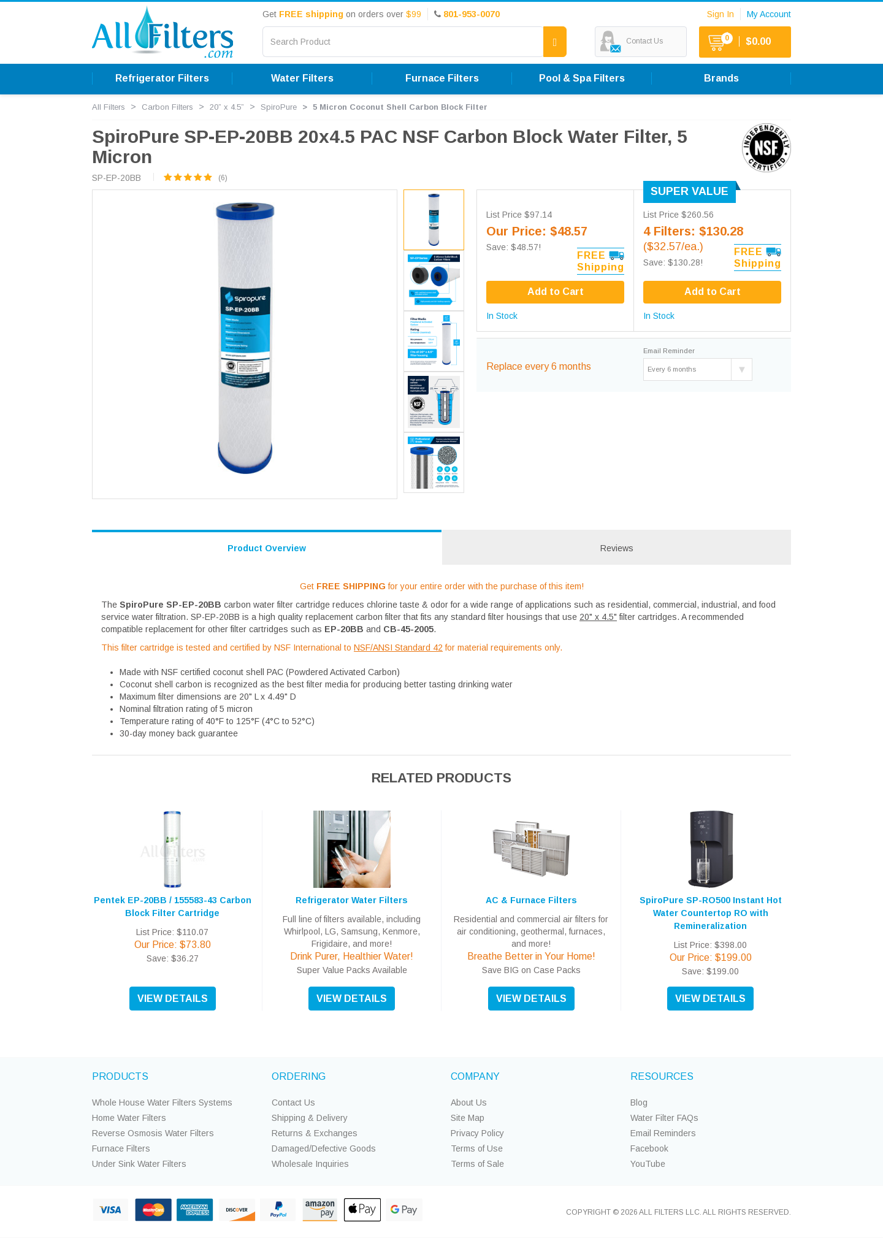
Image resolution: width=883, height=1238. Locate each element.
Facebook (649, 1148)
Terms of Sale (477, 1164)
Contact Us (293, 1102)
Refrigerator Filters (162, 78)
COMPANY (475, 1076)
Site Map (467, 1118)
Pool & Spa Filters (582, 78)
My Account (769, 14)
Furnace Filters (442, 78)
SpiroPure (279, 107)
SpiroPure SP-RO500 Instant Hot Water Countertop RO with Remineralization (711, 913)
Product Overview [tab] (266, 548)
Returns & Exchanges (314, 1133)
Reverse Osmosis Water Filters (153, 1133)
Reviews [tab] (616, 548)
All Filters (108, 107)
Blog (639, 1102)
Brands (721, 78)
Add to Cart (712, 291)
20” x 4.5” (227, 107)
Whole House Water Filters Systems (162, 1102)
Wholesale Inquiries (310, 1164)
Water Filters (302, 78)
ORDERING (299, 1076)
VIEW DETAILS (172, 998)
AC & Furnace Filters (531, 900)
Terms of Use (477, 1148)
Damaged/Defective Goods (324, 1148)
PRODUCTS (120, 1076)
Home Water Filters (129, 1118)
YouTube (647, 1164)
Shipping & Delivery (310, 1118)
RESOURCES (662, 1076)
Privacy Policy (477, 1133)
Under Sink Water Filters (139, 1164)
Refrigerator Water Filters (352, 900)
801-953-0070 (471, 14)
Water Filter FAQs (664, 1118)
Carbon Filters (167, 107)
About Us (469, 1102)
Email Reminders (663, 1133)
